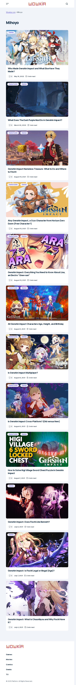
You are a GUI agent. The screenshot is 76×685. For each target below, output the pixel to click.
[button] (7, 4)
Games (11, 32)
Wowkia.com (10, 12)
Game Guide (13, 84)
